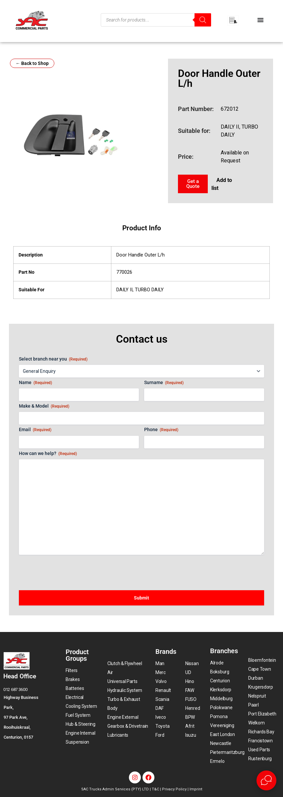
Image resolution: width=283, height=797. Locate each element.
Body (112, 708)
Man (159, 663)
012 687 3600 (15, 689)
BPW (190, 717)
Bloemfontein (262, 660)
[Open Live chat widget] (266, 780)
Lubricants (117, 735)
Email (35, 430)
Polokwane (221, 707)
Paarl (253, 705)
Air (110, 672)
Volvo (161, 681)
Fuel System (78, 715)
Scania (162, 699)
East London (222, 734)
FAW (189, 690)
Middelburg (221, 698)
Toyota (162, 726)
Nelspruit (257, 696)
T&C (155, 789)
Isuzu (190, 735)
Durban (255, 678)
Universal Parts (122, 681)
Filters (72, 670)
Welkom (256, 722)
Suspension (77, 742)
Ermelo (217, 761)
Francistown (260, 740)
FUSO (191, 699)
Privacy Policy (174, 789)
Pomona (218, 716)
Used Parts (259, 749)
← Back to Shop (32, 63)
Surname (164, 383)
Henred (192, 708)
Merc (160, 672)
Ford (159, 735)
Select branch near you (53, 359)
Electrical (75, 697)
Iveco (160, 717)
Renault (163, 690)
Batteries (75, 688)
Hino (189, 681)
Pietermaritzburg (227, 752)
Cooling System (81, 706)
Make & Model (44, 406)
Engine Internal (80, 733)
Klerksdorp (220, 689)
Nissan (191, 663)
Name (35, 383)
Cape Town (259, 669)
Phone (161, 430)
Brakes (73, 679)
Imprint (196, 789)
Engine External (123, 717)
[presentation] (69, 569)
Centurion (220, 680)
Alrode (216, 662)
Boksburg (219, 671)
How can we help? (48, 454)
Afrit (190, 726)
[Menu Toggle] (260, 20)
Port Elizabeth (262, 713)
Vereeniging (222, 725)
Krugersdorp (260, 687)
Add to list (221, 184)
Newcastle (220, 743)
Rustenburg (260, 758)
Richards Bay (261, 731)
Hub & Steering (80, 724)
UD (188, 672)
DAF (159, 708)
